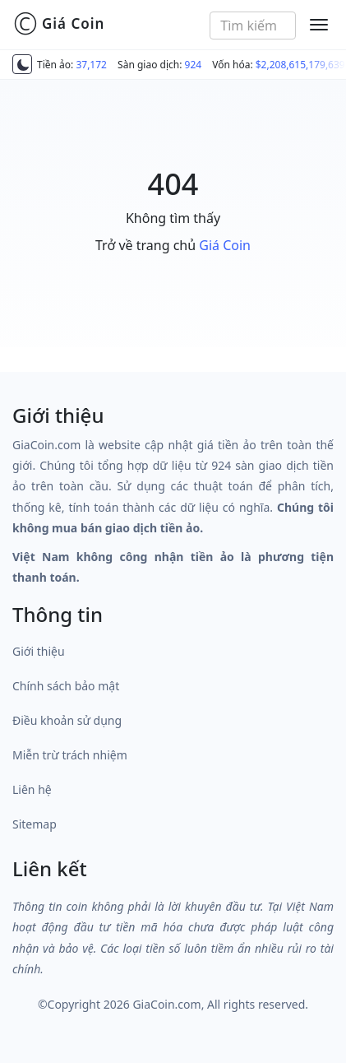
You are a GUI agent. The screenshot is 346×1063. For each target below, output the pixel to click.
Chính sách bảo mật (65, 686)
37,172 (91, 65)
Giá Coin (58, 24)
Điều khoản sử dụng (67, 720)
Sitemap (34, 824)
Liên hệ (32, 789)
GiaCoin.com (166, 1004)
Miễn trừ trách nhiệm (69, 755)
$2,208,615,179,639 (300, 65)
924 (193, 65)
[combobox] (253, 25)
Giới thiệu (38, 651)
